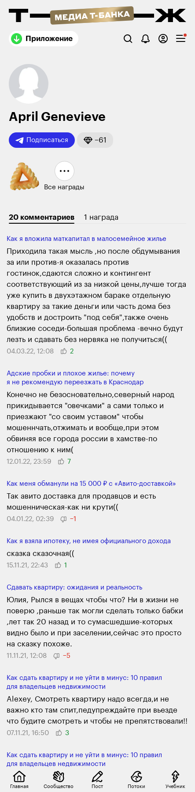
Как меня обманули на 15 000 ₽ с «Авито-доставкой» (91, 483)
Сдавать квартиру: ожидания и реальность (74, 587)
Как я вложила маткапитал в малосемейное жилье (86, 239)
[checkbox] (180, 38)
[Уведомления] (145, 38)
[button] (95, 140)
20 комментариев (41, 217)
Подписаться (41, 140)
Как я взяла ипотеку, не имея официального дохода (89, 541)
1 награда (101, 217)
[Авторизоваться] (163, 38)
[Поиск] (127, 38)
